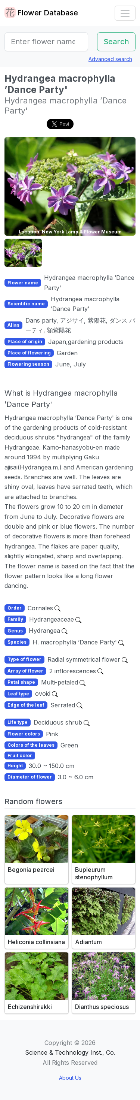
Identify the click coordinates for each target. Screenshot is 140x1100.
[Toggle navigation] (125, 13)
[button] (23, 253)
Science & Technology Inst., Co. (70, 1052)
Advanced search (110, 59)
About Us (70, 1078)
